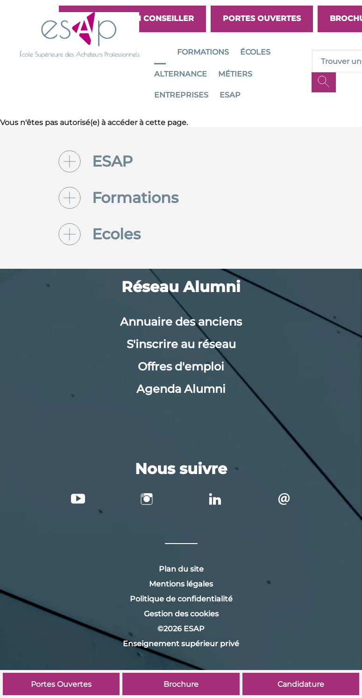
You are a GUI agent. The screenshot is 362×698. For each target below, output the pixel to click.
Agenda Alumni (181, 389)
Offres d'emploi (181, 366)
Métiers (235, 74)
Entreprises (181, 95)
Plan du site (181, 569)
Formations (203, 52)
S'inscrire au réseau (181, 344)
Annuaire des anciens (181, 321)
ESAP (230, 95)
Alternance (180, 74)
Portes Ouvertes (262, 18)
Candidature (300, 684)
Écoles (255, 52)
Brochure (181, 684)
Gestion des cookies (181, 613)
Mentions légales (181, 583)
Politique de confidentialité (181, 598)
